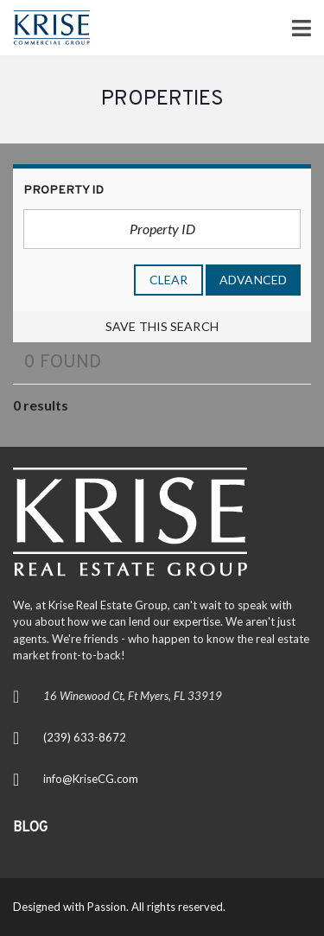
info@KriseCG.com (90, 779)
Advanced (253, 279)
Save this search (162, 326)
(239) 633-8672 (84, 737)
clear (168, 279)
